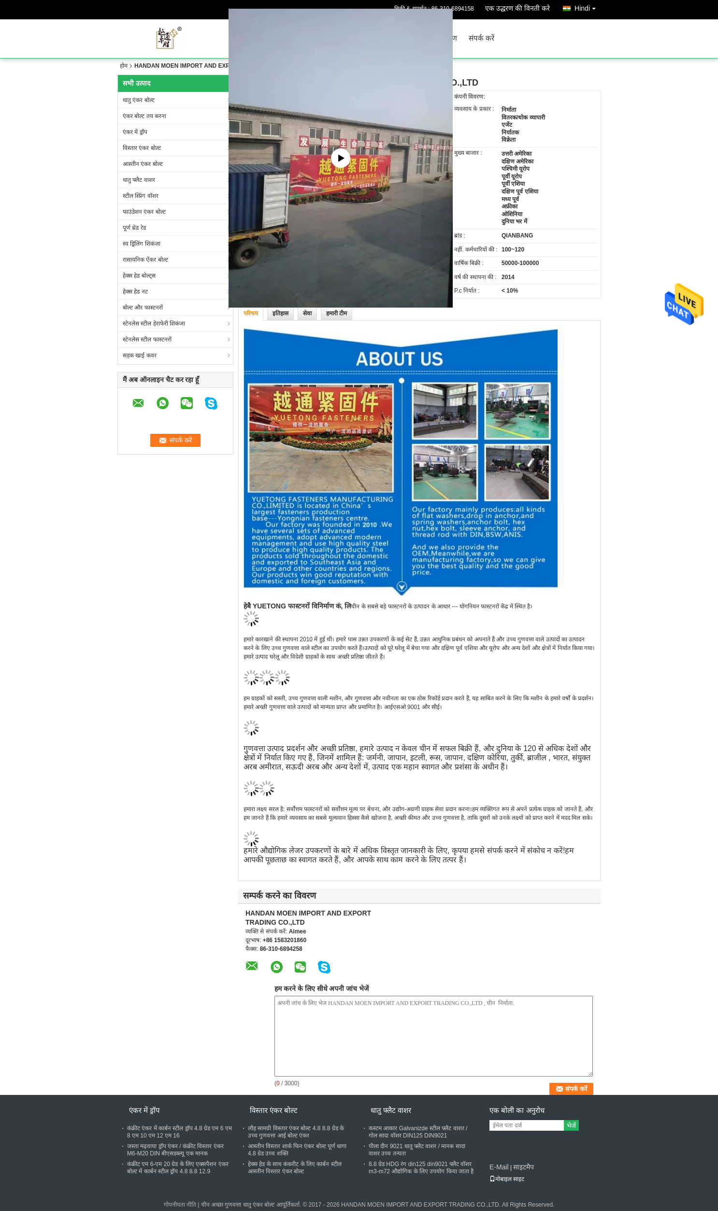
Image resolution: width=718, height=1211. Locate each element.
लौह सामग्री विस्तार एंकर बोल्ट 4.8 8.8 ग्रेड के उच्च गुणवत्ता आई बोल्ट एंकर (296, 1132)
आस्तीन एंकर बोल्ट (143, 164)
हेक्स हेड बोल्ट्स (139, 275)
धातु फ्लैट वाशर (139, 180)
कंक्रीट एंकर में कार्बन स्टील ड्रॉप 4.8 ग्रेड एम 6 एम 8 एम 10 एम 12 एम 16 (179, 1132)
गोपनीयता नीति (180, 1204)
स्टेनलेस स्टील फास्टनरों (147, 339)
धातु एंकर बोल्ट (139, 100)
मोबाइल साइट (506, 1179)
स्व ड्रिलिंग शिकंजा (141, 243)
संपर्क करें (481, 38)
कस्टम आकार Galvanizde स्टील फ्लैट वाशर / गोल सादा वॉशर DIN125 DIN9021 (418, 1132)
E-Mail (499, 1167)
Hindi (587, 6)
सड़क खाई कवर (140, 355)
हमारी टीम (336, 313)
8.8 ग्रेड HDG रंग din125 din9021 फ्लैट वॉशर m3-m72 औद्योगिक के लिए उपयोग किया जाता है (421, 1168)
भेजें (571, 1125)
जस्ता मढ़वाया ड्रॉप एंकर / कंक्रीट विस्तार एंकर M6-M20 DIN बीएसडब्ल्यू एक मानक (175, 1150)
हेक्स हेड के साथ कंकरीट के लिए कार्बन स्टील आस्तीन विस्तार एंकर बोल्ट (295, 1168)
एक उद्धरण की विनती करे (517, 8)
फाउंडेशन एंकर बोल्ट (144, 211)
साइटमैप (523, 1167)
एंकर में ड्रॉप (135, 132)
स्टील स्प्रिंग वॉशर (140, 195)
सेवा (307, 313)
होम (124, 65)
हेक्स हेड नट (135, 291)
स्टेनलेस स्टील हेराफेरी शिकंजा (154, 323)
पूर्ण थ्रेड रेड (134, 227)
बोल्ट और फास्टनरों (143, 307)
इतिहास (280, 313)
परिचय (251, 313)
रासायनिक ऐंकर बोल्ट (145, 259)
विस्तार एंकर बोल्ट (142, 148)
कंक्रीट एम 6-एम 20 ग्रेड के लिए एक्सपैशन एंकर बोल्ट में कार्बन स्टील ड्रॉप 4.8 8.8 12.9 (178, 1168)
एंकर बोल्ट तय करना (144, 116)
